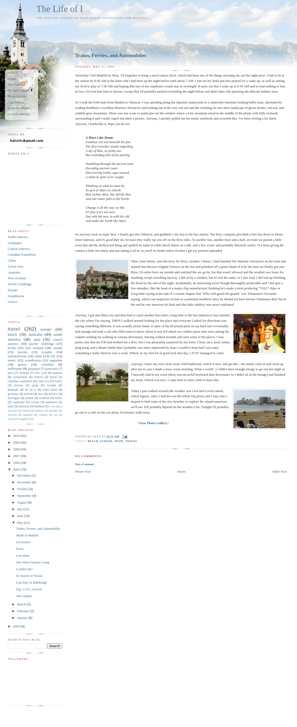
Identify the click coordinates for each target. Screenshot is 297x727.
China (12, 260)
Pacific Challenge (20, 284)
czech (53, 406)
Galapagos (15, 243)
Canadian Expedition (22, 254)
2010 (16, 436)
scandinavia (33, 360)
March (22, 604)
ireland (28, 394)
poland (29, 398)
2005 (16, 469)
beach (93, 441)
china (38, 356)
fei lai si (30, 390)
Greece (12, 302)
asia (37, 339)
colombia (47, 364)
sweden (51, 385)
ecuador (47, 352)
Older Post (279, 471)
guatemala (51, 369)
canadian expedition (20, 381)
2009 (16, 442)
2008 (16, 449)
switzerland (20, 377)
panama (57, 373)
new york (41, 373)
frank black (50, 390)
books (12, 348)
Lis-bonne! (23, 542)
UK (52, 356)
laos (40, 394)
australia (35, 334)
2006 (16, 463)
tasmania (28, 414)
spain (119, 441)
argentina (56, 360)
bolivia (38, 377)
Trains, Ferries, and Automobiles (110, 55)
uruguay (43, 414)
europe (106, 441)
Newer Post (83, 471)
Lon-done (22, 555)
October (23, 489)
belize (58, 398)
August (22, 502)
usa (56, 414)
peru (10, 373)
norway (18, 385)
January (23, 618)
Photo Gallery (17, 96)
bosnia (11, 418)
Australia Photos (19, 108)
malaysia (23, 406)
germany (13, 394)
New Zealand (17, 278)
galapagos (34, 369)
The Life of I (59, 9)
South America (18, 237)
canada (57, 348)
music (12, 360)
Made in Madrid (27, 535)
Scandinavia (16, 296)
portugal (53, 410)
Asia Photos (16, 102)
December (24, 475)
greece (22, 364)
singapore (24, 418)
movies (22, 352)
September (24, 496)
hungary (39, 410)
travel (131, 441)
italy (10, 406)
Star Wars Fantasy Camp (32, 562)
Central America (19, 114)
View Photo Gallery (153, 423)
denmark (13, 390)
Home (182, 471)
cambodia (18, 402)
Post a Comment (84, 464)
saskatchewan (17, 356)
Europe (13, 290)
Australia (14, 272)
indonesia (51, 402)
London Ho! (24, 569)
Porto (19, 549)
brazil (53, 377)
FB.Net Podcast (20, 90)
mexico (53, 394)
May (20, 523)
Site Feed (16, 84)
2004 (16, 626)
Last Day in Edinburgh (31, 582)
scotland (44, 398)
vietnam (24, 373)
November (24, 482)
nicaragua (13, 398)
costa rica (43, 381)
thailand (39, 406)
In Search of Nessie (29, 576)
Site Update (24, 596)
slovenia (12, 414)
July (20, 509)
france (58, 381)
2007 (16, 456)
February (23, 611)
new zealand (34, 348)
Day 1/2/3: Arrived (28, 589)
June (20, 516)
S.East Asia (15, 266)
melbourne (15, 369)
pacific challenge (41, 344)
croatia (35, 402)
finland (26, 410)
